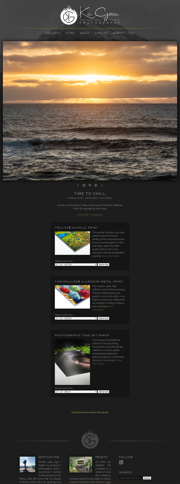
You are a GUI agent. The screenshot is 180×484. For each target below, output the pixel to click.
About (84, 33)
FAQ (131, 33)
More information (110, 256)
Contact (101, 33)
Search (118, 33)
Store (70, 33)
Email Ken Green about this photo (90, 412)
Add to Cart (103, 265)
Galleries (53, 33)
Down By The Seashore (91, 214)
